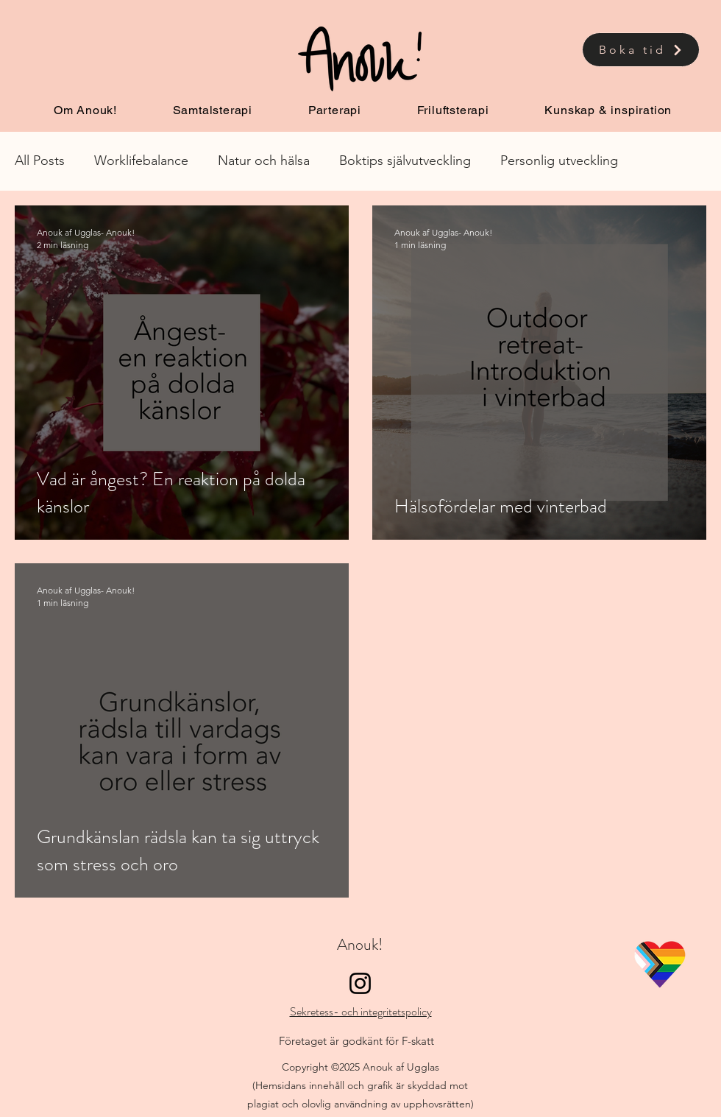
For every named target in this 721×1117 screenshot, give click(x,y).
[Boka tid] (641, 49)
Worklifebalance (141, 160)
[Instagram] (360, 983)
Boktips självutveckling (405, 160)
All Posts (40, 160)
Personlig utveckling (559, 160)
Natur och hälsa (264, 160)
